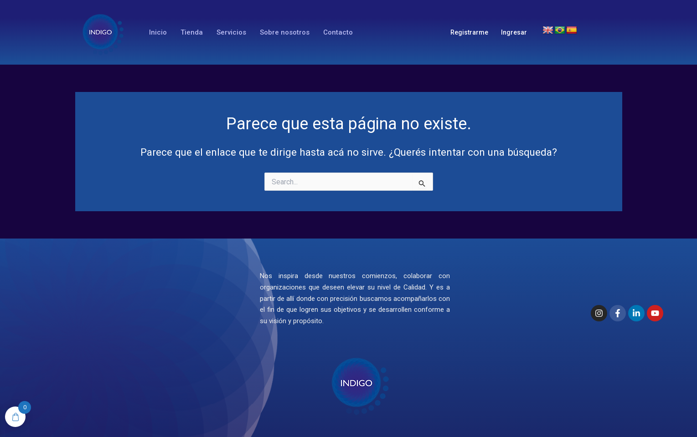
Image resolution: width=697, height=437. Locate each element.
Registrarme (469, 32)
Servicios (231, 32)
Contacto (338, 32)
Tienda (192, 32)
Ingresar (514, 32)
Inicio (158, 32)
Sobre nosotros (285, 32)
